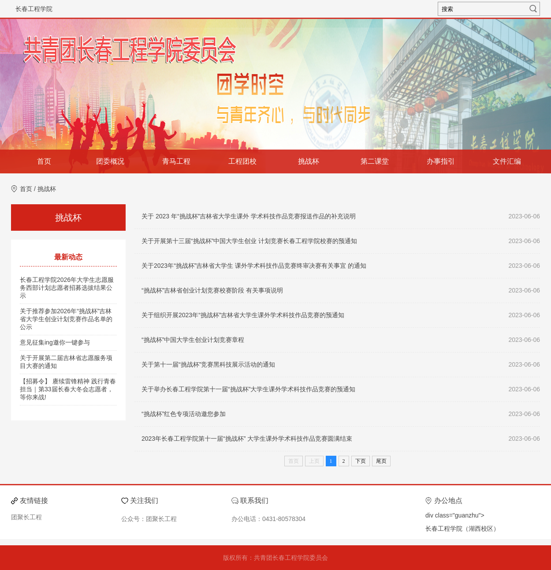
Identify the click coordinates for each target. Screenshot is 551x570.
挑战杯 (308, 161)
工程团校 (242, 161)
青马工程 (176, 161)
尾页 (381, 461)
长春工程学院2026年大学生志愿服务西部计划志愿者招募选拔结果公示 (67, 287)
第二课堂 (375, 161)
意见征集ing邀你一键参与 (55, 342)
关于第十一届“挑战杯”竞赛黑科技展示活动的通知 (208, 364)
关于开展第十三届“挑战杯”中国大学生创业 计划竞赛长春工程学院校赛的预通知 (249, 240)
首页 (44, 161)
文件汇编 (507, 161)
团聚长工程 (26, 517)
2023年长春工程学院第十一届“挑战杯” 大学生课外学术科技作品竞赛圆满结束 (246, 438)
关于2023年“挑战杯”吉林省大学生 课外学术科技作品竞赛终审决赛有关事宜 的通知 (253, 265)
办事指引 (441, 161)
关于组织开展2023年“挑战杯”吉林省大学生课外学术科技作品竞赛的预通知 (242, 315)
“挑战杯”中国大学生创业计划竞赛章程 (192, 339)
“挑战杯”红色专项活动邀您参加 (183, 413)
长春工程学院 (33, 8)
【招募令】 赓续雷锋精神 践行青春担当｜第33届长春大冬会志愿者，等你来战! (68, 389)
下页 (360, 461)
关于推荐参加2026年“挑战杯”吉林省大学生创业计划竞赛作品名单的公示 (66, 319)
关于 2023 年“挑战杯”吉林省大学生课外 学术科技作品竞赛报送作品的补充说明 (248, 216)
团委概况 (110, 161)
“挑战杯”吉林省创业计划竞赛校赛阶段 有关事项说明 (212, 290)
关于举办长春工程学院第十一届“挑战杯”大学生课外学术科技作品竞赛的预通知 (248, 389)
